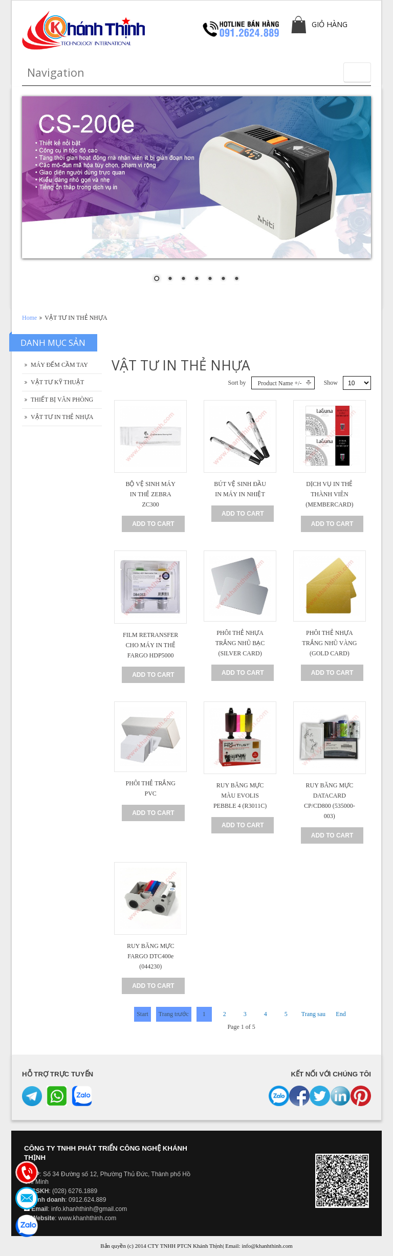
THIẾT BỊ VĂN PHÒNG (62, 399)
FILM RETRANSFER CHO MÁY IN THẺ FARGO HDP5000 (150, 645)
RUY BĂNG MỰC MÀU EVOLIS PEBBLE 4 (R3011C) (240, 795)
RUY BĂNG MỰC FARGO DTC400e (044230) (150, 956)
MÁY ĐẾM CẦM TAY (59, 364)
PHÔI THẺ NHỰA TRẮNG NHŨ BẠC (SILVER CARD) (240, 643)
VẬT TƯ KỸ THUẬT (57, 382)
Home (29, 317)
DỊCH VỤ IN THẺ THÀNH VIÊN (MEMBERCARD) (329, 494)
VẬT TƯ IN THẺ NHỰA (62, 417)
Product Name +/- (280, 383)
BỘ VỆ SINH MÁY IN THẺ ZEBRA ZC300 (150, 494)
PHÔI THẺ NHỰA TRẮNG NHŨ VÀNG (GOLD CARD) (329, 643)
